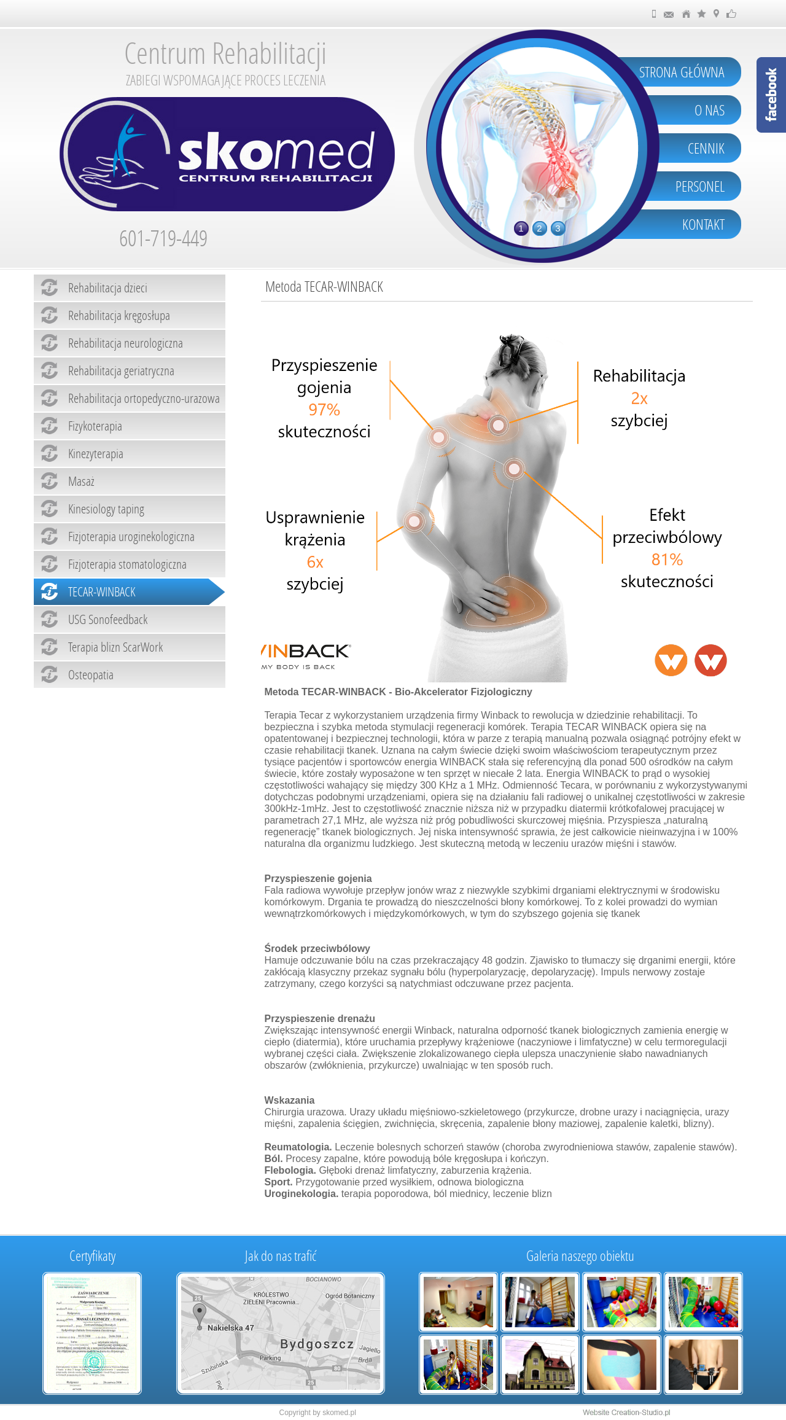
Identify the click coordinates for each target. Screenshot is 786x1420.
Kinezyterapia (95, 453)
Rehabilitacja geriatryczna (121, 370)
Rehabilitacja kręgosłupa (119, 315)
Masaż (81, 481)
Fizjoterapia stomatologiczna (127, 563)
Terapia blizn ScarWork (115, 646)
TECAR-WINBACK (101, 591)
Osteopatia (91, 674)
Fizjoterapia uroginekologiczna (131, 536)
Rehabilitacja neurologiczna (125, 342)
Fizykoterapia (95, 425)
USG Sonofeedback (107, 619)
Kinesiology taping (106, 508)
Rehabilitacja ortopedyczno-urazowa (144, 398)
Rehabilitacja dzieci (107, 287)
